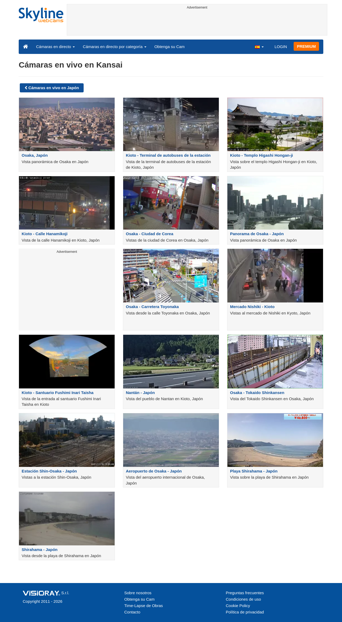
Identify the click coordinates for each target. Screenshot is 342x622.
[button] (259, 46)
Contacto (132, 612)
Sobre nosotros (137, 592)
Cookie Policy (238, 605)
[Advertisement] (197, 23)
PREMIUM (306, 46)
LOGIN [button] (280, 46)
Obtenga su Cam (169, 46)
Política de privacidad (245, 612)
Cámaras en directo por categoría (114, 46)
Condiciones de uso (243, 599)
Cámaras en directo (55, 46)
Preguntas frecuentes (245, 592)
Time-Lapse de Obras (143, 605)
